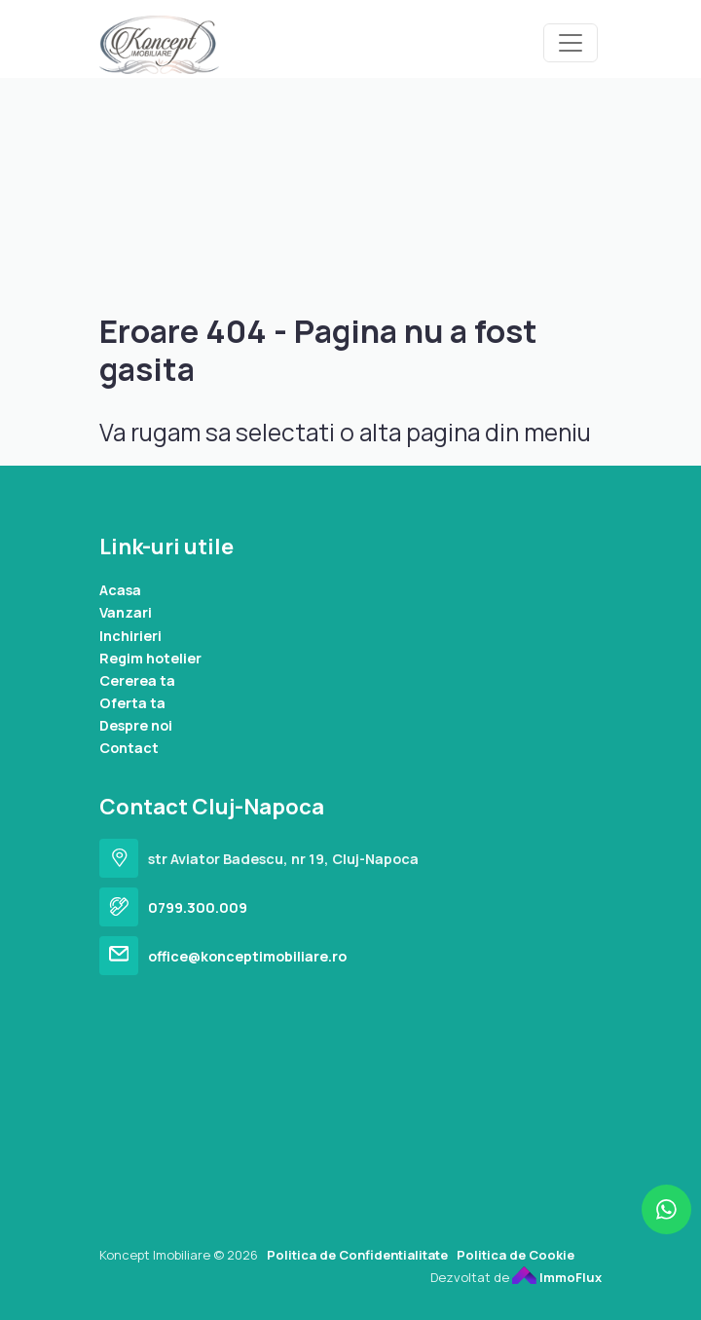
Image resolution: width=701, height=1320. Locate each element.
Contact (129, 747)
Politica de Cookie (515, 1254)
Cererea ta (137, 680)
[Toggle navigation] (570, 42)
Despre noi (135, 725)
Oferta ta (132, 703)
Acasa (120, 590)
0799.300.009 (197, 907)
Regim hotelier (150, 658)
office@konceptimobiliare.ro (247, 956)
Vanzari (125, 612)
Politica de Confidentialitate (357, 1254)
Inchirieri (130, 635)
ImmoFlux (557, 1277)
